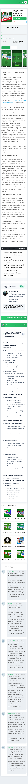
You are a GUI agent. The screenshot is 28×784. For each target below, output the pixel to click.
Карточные (16, 36)
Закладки (17, 22)
